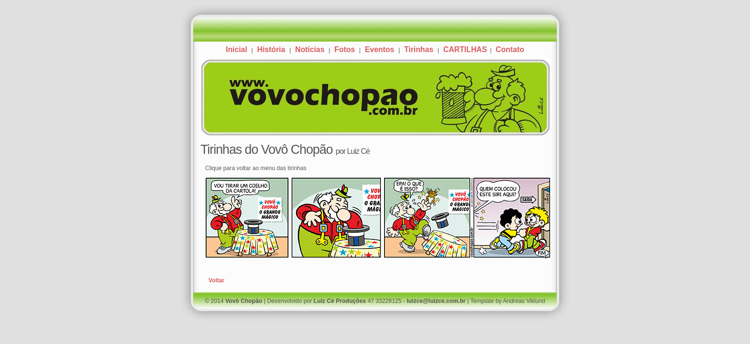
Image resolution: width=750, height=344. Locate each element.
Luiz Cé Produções (340, 301)
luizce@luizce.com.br (436, 301)
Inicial (236, 49)
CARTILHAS (466, 49)
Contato (510, 49)
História (271, 49)
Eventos (379, 49)
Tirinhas (418, 49)
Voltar (217, 280)
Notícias (309, 49)
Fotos (344, 49)
